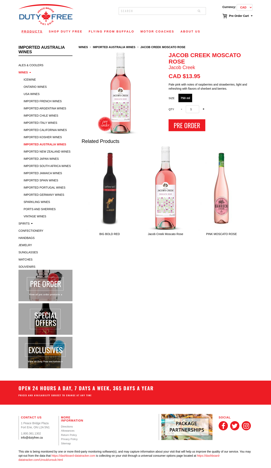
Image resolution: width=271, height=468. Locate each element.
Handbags (26, 238)
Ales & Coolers (30, 65)
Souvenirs (26, 266)
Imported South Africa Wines (47, 166)
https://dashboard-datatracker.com (73, 455)
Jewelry (25, 245)
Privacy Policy (69, 439)
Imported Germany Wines (44, 194)
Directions (67, 426)
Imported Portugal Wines (44, 187)
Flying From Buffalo (111, 31)
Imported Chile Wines (41, 115)
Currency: (229, 7)
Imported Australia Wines (45, 144)
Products (32, 31)
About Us (190, 31)
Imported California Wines (45, 130)
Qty (171, 109)
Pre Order (187, 125)
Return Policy (69, 435)
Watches (25, 259)
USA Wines (32, 94)
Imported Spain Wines (41, 180)
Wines (23, 72)
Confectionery (30, 230)
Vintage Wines (35, 216)
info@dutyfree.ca (32, 437)
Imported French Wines (43, 101)
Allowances (68, 430)
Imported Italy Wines (40, 122)
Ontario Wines (35, 86)
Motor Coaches (157, 31)
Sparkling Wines (37, 202)
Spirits (24, 223)
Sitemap (66, 443)
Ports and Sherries (40, 209)
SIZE (172, 98)
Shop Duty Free (66, 31)
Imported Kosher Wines (43, 137)
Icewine (30, 79)
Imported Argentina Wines (45, 108)
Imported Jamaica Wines (43, 173)
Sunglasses (28, 252)
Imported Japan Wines (41, 158)
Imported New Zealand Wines (47, 151)
